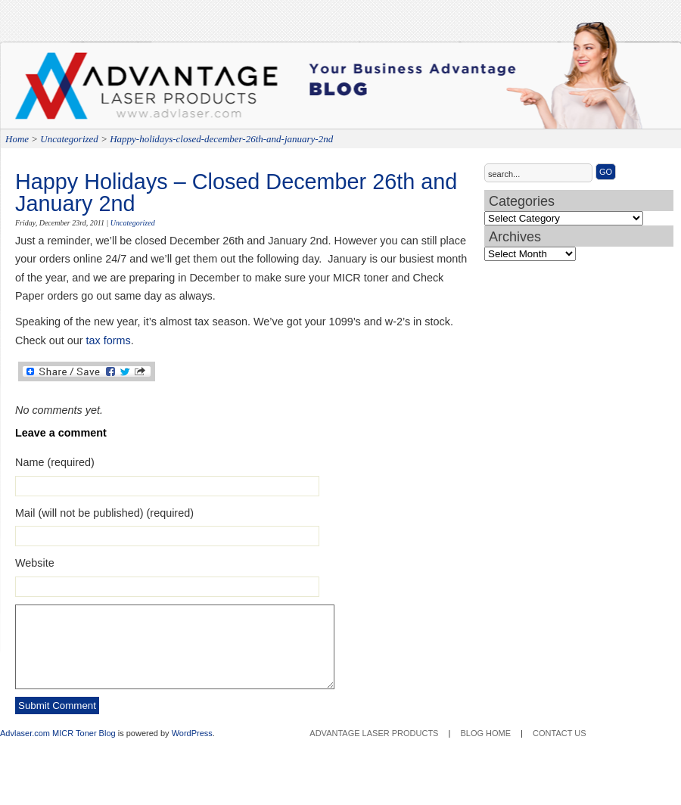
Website (34, 563)
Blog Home (485, 733)
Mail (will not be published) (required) (104, 513)
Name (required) (55, 462)
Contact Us (559, 733)
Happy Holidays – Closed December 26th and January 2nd (236, 192)
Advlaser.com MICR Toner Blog (58, 733)
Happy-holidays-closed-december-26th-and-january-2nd (221, 139)
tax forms (108, 340)
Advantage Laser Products (75, 91)
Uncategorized (69, 139)
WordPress (192, 733)
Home (17, 139)
